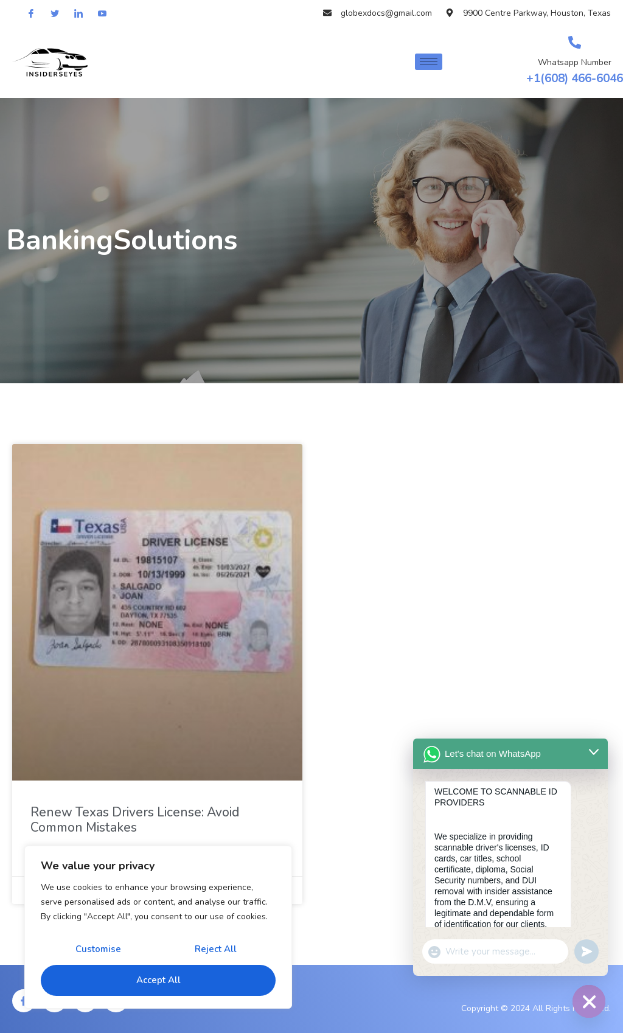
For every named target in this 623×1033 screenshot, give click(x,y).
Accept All (158, 980)
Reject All (216, 949)
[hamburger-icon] (428, 62)
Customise (98, 949)
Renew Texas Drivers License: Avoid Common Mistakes (134, 820)
